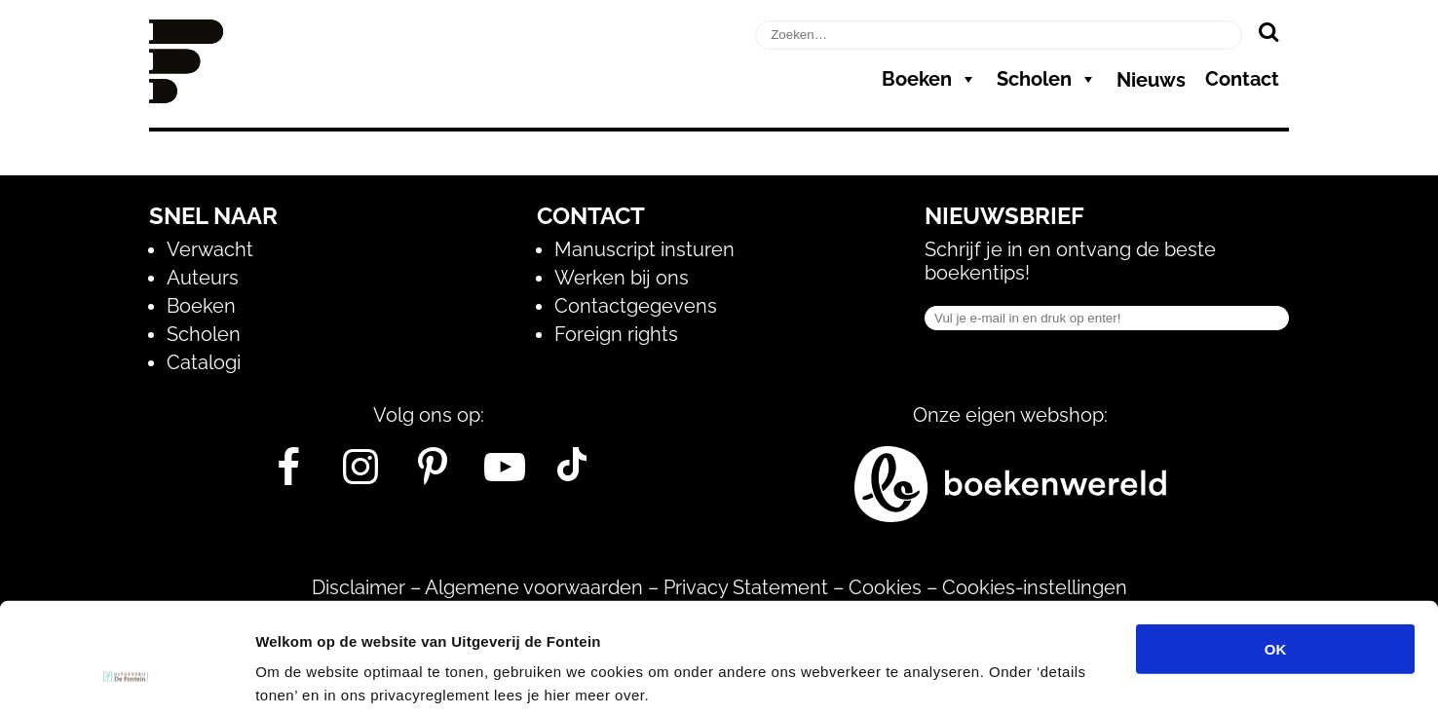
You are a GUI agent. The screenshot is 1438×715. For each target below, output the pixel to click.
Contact (1242, 79)
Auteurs (203, 277)
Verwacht (210, 249)
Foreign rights (616, 334)
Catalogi (204, 362)
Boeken (929, 78)
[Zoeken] (1268, 31)
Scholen (1047, 78)
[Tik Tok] (572, 474)
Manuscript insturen (644, 249)
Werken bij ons (621, 277)
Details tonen (1052, 676)
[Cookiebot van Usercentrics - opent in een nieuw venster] (126, 677)
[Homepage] (186, 96)
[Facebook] (289, 474)
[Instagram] (361, 474)
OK (1276, 552)
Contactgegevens (635, 306)
